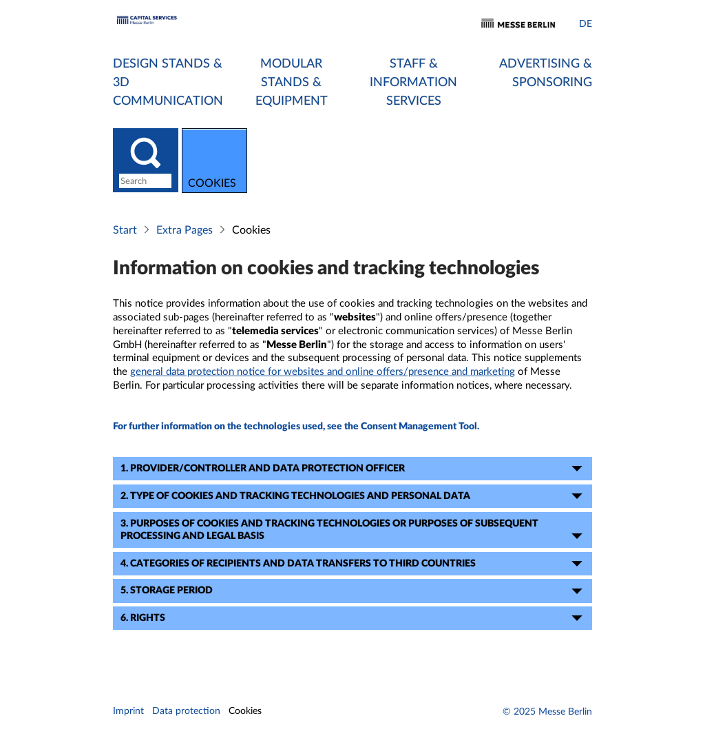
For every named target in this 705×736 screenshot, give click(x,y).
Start (125, 231)
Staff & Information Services (413, 83)
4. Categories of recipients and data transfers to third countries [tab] (353, 565)
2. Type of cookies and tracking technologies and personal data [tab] (353, 497)
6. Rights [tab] (353, 619)
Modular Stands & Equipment (291, 83)
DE (585, 24)
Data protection (186, 712)
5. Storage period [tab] (353, 592)
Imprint (128, 712)
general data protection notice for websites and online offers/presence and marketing (322, 373)
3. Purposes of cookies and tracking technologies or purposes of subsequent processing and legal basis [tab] (353, 531)
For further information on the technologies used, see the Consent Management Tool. (296, 428)
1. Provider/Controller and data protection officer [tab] (353, 470)
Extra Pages (184, 231)
